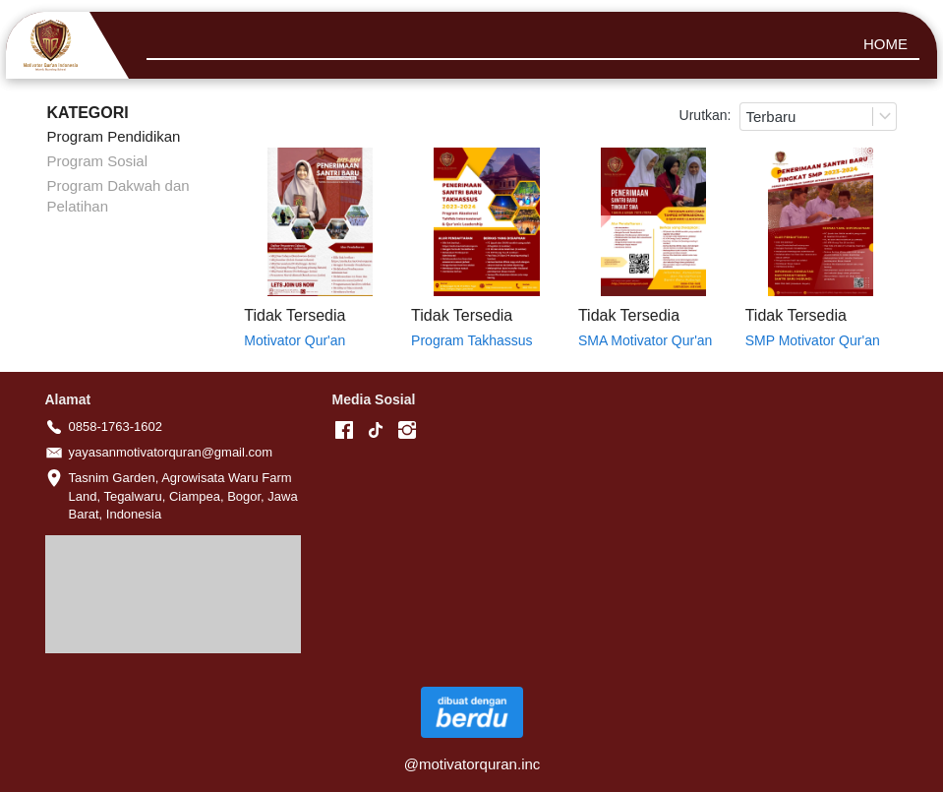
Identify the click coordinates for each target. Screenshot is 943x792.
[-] (344, 431)
